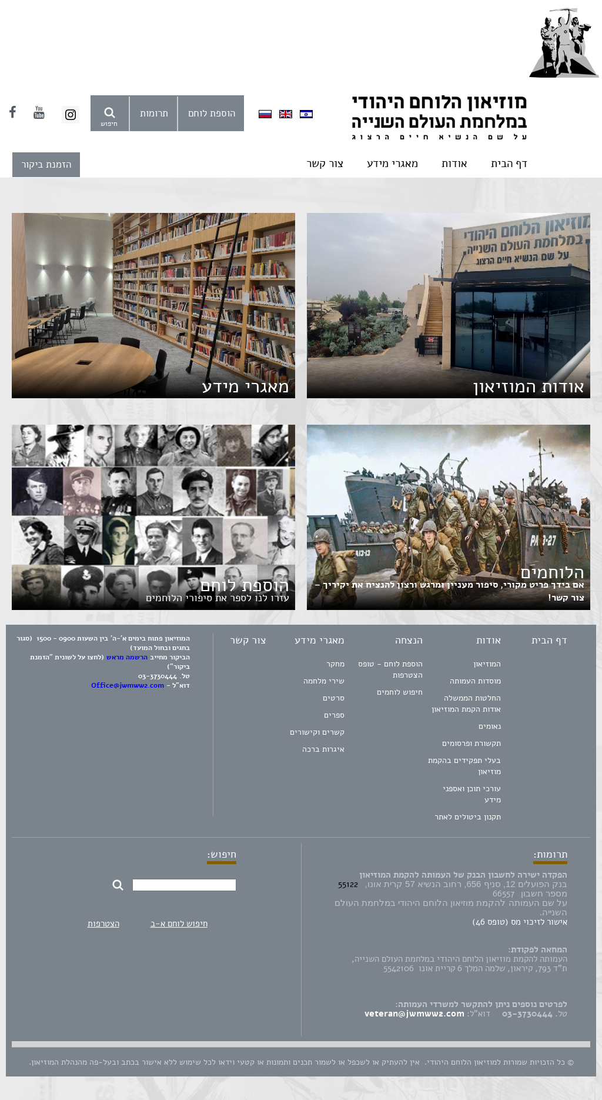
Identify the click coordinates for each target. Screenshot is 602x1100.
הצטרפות (103, 923)
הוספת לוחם (211, 113)
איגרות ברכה (323, 749)
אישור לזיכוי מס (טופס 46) (519, 922)
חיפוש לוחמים (400, 692)
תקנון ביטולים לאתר (467, 816)
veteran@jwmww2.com (414, 1013)
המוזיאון (487, 663)
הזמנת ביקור (46, 164)
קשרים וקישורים (317, 732)
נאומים (490, 726)
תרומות (154, 113)
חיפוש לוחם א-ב (179, 923)
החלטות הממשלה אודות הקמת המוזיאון (466, 703)
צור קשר (324, 163)
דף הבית (509, 163)
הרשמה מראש (127, 657)
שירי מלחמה (324, 680)
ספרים (334, 715)
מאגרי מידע (392, 163)
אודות (454, 163)
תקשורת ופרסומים (471, 743)
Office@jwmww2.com (127, 685)
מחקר (335, 663)
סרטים (334, 698)
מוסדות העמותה (475, 680)
